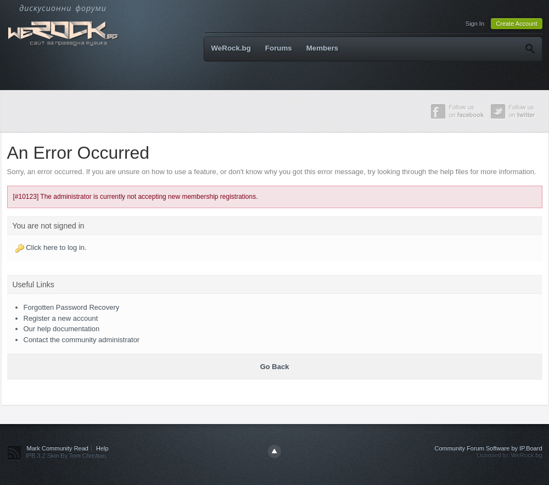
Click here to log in (55, 247)
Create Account (516, 23)
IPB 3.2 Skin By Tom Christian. (67, 455)
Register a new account (61, 318)
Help (102, 448)
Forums (278, 48)
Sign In (475, 23)
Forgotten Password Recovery (72, 307)
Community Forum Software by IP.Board (488, 448)
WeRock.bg (231, 48)
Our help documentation (62, 329)
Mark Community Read (57, 448)
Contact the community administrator (82, 340)
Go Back (274, 367)
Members (322, 48)
